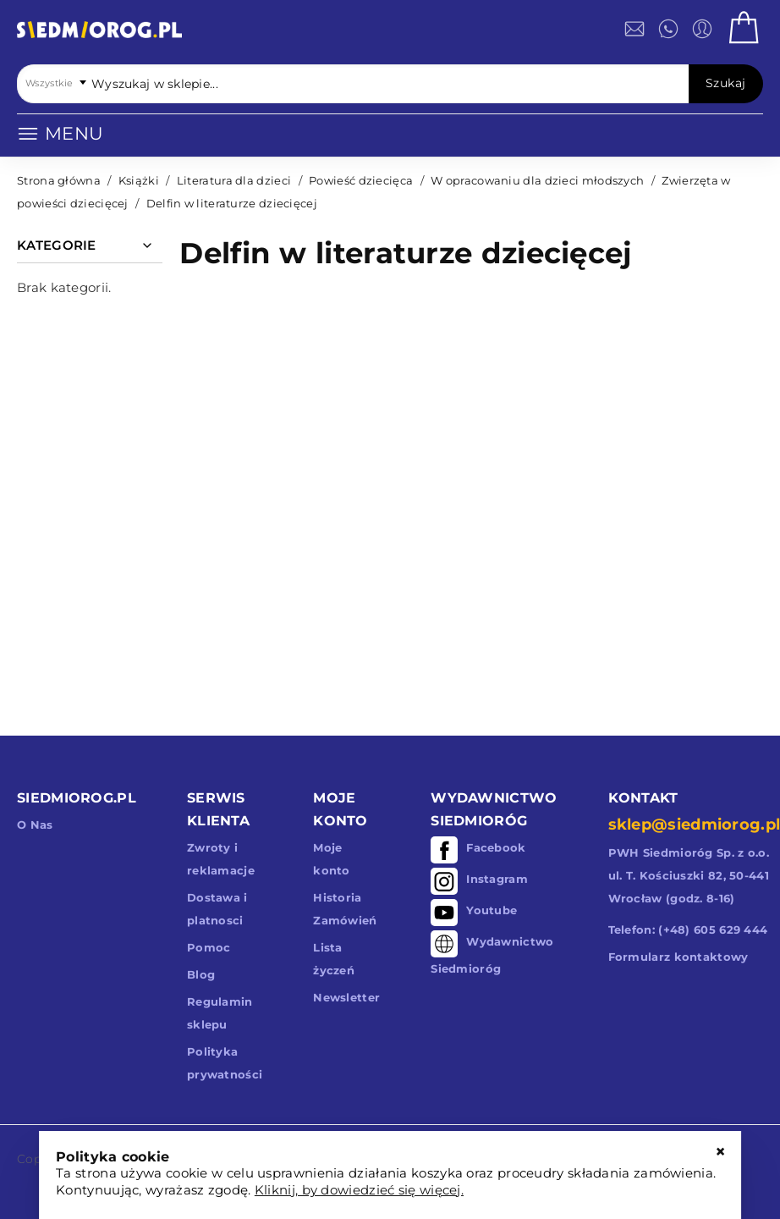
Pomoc (209, 947)
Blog (201, 974)
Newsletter (346, 997)
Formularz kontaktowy (678, 956)
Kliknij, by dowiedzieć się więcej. (359, 1190)
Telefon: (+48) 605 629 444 (688, 929)
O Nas (35, 824)
